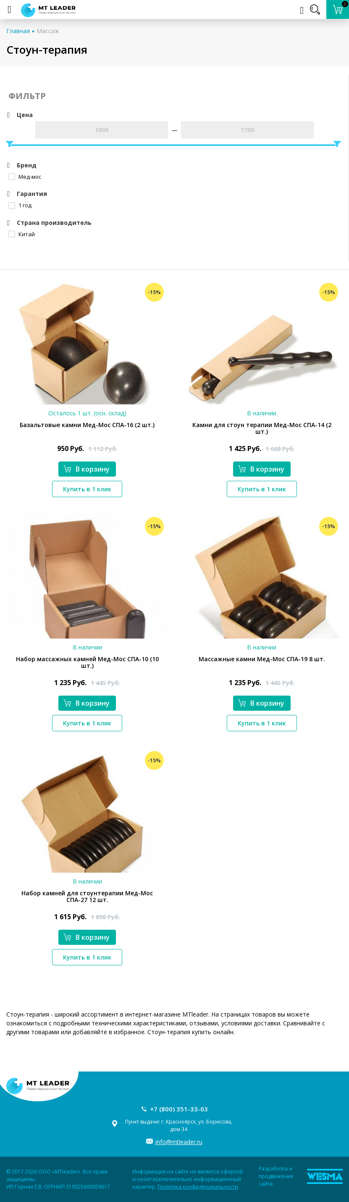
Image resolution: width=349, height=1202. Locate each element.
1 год (19, 205)
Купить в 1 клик (87, 489)
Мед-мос (24, 176)
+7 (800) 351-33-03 (179, 1109)
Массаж (48, 31)
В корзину (86, 469)
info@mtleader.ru (178, 1142)
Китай (21, 234)
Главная (18, 31)
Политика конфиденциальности (197, 1186)
